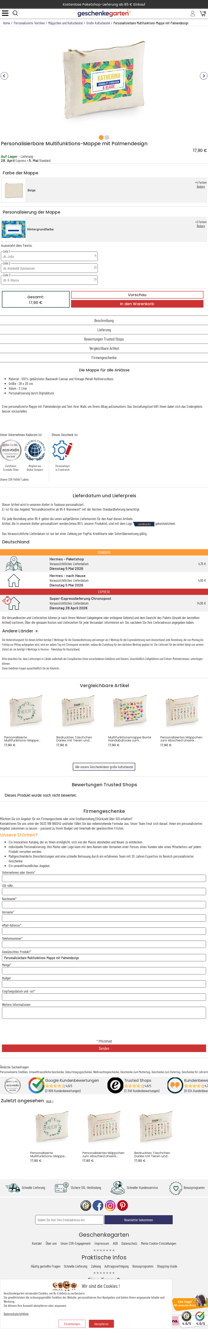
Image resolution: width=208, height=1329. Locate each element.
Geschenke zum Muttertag (135, 1072)
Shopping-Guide (167, 1266)
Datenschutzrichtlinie (16, 1314)
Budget (6, 978)
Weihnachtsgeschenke (106, 1072)
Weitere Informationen (16, 1004)
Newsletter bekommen (138, 1219)
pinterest (122, 1205)
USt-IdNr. (8, 885)
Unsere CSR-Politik (10, 479)
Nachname (8, 898)
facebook (98, 1205)
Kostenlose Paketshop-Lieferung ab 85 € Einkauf (104, 4)
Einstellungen (72, 1324)
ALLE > (50, 1101)
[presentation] (104, 1029)
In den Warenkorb (137, 303)
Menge (6, 964)
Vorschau (137, 294)
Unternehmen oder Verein (18, 872)
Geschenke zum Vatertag (166, 1072)
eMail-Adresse (11, 925)
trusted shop (85, 1205)
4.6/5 (186, 1321)
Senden (104, 1048)
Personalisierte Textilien (14, 1072)
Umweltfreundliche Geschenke (46, 1072)
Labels (25, 479)
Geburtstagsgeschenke (78, 1072)
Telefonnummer (11, 938)
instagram (110, 1205)
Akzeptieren (101, 1324)
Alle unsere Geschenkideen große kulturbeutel (104, 766)
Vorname (7, 912)
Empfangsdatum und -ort (18, 991)
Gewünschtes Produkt (16, 951)
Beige (32, 190)
